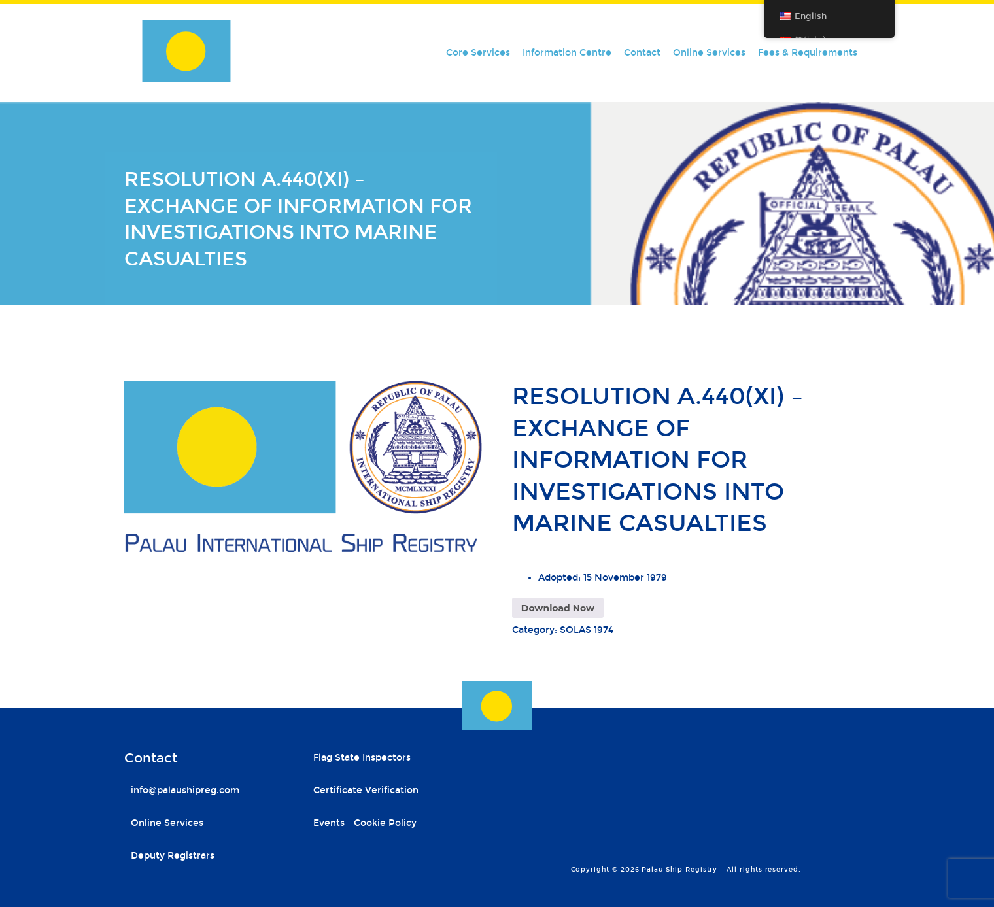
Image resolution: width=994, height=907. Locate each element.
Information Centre (567, 52)
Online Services (709, 52)
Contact (642, 52)
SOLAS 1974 (586, 630)
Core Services (478, 52)
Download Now (557, 608)
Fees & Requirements (807, 52)
